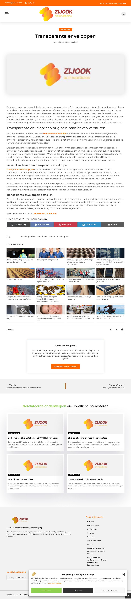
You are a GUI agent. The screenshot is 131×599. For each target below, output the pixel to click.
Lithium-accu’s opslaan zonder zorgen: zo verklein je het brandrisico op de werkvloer (110, 262)
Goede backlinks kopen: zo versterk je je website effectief (96, 550)
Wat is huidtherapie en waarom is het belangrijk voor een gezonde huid (49, 318)
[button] (123, 577)
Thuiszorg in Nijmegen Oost (47, 260)
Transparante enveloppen (20, 169)
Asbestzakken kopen (14, 279)
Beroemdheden (93, 525)
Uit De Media (92, 529)
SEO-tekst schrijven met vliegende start (87, 438)
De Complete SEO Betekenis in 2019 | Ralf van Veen (33, 438)
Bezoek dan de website (45, 213)
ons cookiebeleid (54, 586)
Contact (90, 544)
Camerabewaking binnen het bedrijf (85, 479)
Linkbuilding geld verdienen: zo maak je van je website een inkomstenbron (97, 561)
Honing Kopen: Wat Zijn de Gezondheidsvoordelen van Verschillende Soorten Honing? (48, 299)
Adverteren (65, 30)
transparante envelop (54, 133)
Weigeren (78, 594)
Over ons (90, 533)
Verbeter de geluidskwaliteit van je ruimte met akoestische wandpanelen (80, 262)
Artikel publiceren (94, 541)
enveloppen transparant (32, 236)
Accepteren (46, 594)
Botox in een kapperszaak (20, 479)
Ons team (91, 537)
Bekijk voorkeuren (109, 594)
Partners (90, 521)
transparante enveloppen (56, 236)
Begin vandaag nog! (65, 345)
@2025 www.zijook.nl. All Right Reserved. (22, 595)
